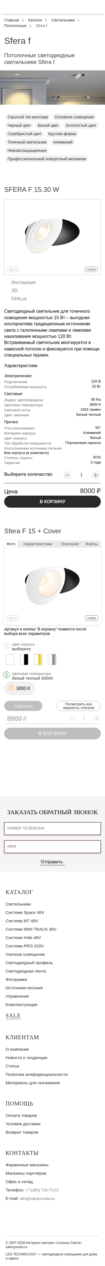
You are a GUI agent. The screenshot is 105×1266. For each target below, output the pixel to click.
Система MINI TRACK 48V (31, 929)
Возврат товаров (22, 1132)
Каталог (19, 892)
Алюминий (63, 142)
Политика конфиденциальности (36, 1074)
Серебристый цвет (24, 134)
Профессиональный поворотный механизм (47, 159)
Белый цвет (48, 125)
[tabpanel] (52, 87)
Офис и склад (19, 1181)
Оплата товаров (21, 1115)
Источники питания (24, 987)
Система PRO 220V (25, 945)
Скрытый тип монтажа (28, 117)
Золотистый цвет (81, 125)
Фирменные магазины (27, 1164)
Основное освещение (74, 117)
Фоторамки (16, 979)
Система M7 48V (22, 920)
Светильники (18, 904)
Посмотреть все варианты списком (78, 706)
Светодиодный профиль (29, 962)
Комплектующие (22, 1004)
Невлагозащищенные (27, 150)
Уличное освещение (25, 954)
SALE (13, 1015)
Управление (17, 996)
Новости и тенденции (26, 1057)
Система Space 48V (25, 912)
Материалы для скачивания (33, 1082)
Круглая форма (62, 134)
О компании (17, 1049)
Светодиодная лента (26, 971)
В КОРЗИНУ (53, 501)
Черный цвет (19, 125)
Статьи (12, 1066)
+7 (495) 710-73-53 (42, 1190)
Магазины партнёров (26, 1173)
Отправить (52, 861)
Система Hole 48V (23, 937)
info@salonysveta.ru (37, 1198)
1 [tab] (52, 109)
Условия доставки (23, 1123)
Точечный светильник (27, 142)
